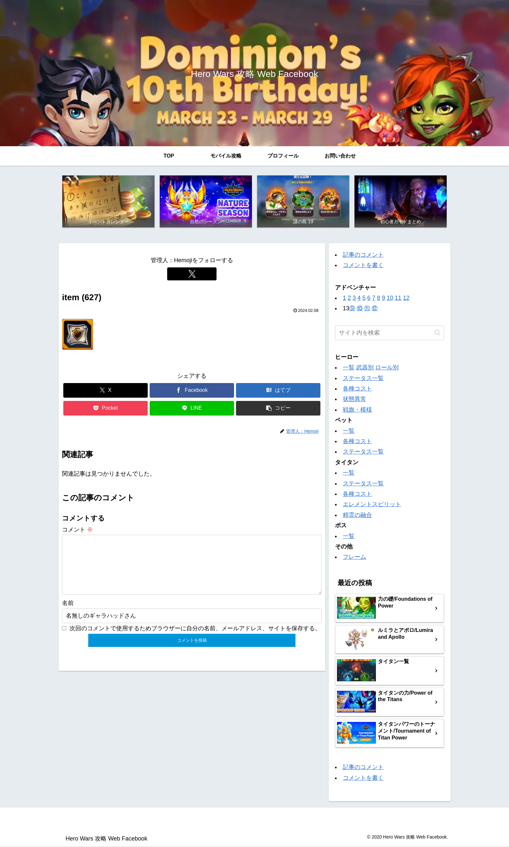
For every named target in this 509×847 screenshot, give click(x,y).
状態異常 (354, 399)
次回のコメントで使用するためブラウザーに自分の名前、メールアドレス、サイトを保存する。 (195, 639)
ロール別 (387, 368)
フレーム (354, 557)
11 (398, 298)
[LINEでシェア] (192, 409)
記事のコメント (363, 255)
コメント (77, 530)
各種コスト (357, 389)
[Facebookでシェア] (192, 391)
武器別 (365, 368)
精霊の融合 (357, 515)
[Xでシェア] (105, 391)
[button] (278, 409)
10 (390, 298)
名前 (68, 614)
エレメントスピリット (372, 505)
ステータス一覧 (363, 378)
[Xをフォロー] (191, 274)
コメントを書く (363, 266)
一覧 (348, 368)
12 (406, 298)
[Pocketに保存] (105, 409)
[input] (389, 333)
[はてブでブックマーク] (278, 391)
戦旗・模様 (357, 410)
